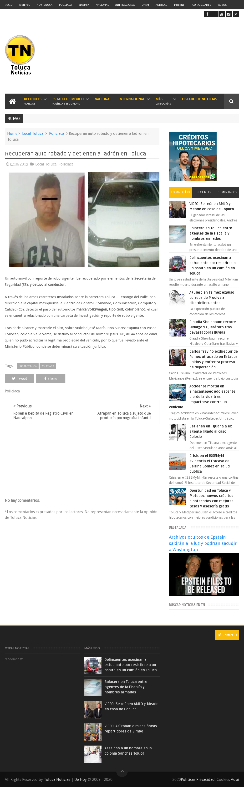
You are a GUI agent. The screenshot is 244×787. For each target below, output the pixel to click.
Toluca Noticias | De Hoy (65, 779)
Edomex (84, 4)
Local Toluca (32, 133)
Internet (180, 4)
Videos (222, 4)
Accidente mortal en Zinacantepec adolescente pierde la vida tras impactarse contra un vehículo (202, 396)
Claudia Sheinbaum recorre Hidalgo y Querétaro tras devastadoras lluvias (212, 327)
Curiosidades (201, 4)
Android (162, 4)
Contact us (227, 635)
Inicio (9, 4)
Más (163, 101)
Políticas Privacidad (198, 779)
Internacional (125, 4)
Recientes (32, 101)
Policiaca (65, 4)
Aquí (235, 779)
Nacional (102, 4)
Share (50, 378)
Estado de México (68, 101)
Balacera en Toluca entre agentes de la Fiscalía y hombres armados (210, 233)
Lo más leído (180, 192)
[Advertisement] (199, 55)
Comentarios (227, 192)
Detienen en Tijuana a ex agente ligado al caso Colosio (210, 431)
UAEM (145, 4)
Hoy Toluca (44, 4)
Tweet (19, 378)
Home (12, 133)
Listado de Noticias (199, 99)
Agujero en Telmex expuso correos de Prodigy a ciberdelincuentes (211, 297)
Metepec (24, 4)
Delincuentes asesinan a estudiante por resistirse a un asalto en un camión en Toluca (131, 664)
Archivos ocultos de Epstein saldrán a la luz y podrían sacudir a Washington (203, 543)
